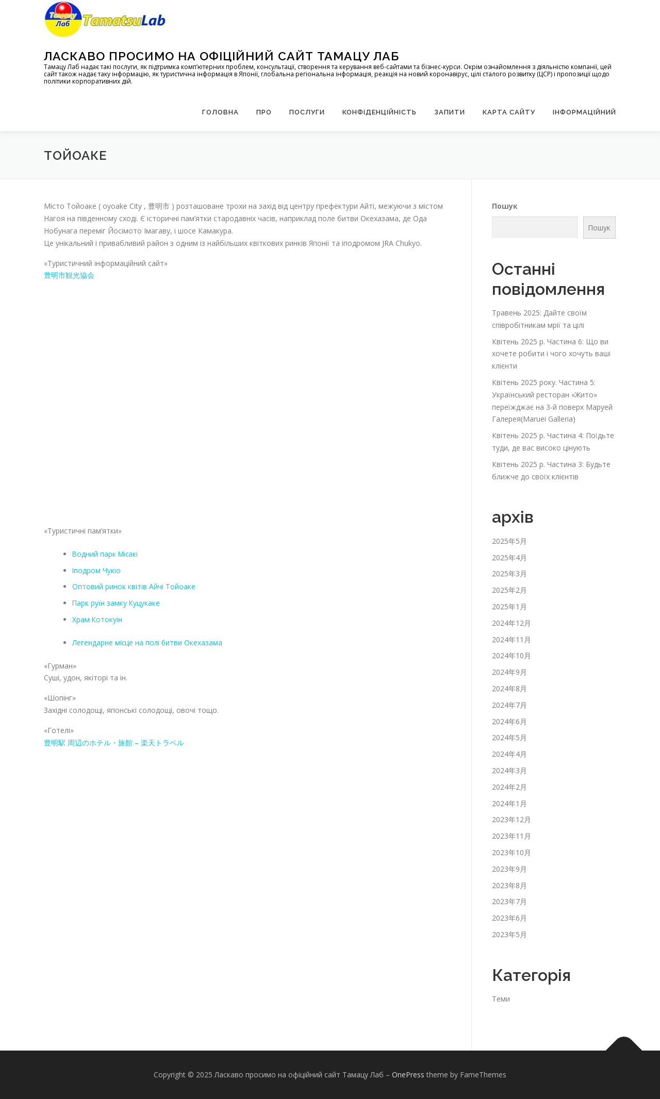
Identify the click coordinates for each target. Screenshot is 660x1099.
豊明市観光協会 (69, 275)
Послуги (307, 112)
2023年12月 (511, 819)
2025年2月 (509, 590)
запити (449, 112)
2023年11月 (511, 836)
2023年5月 (509, 934)
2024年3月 (509, 770)
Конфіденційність (379, 112)
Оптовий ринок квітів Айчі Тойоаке (133, 586)
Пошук (505, 206)
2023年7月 (509, 901)
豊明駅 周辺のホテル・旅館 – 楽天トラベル (114, 742)
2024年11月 (511, 639)
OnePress (408, 1074)
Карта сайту (509, 112)
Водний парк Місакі (106, 554)
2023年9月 (509, 869)
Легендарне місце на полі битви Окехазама (148, 642)
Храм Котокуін (97, 619)
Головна (220, 112)
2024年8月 (509, 688)
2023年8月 (509, 885)
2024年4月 (509, 754)
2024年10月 (511, 655)
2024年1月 (509, 803)
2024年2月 (509, 787)
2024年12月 (511, 623)
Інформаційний (584, 112)
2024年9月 (509, 672)
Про (264, 112)
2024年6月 (509, 721)
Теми (501, 999)
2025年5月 (509, 541)
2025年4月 (509, 557)
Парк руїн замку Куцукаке (116, 603)
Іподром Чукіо (96, 570)
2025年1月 (509, 606)
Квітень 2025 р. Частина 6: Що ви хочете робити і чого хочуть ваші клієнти (551, 354)
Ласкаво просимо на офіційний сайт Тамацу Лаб (221, 56)
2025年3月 (509, 573)
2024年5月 (509, 737)
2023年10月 (511, 852)
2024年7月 (509, 705)
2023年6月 (509, 918)
